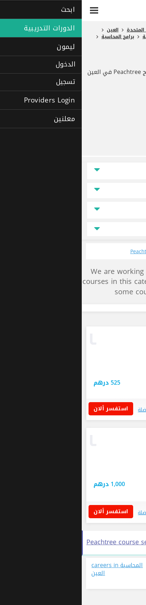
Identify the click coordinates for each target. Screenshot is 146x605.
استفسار (79, 358)
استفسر (101, 383)
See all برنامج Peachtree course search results (73, 542)
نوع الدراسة (123, 210)
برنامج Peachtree (108, 59)
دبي (126, 370)
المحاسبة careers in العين (35, 569)
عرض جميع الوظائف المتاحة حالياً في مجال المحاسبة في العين (108, 573)
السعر (128, 190)
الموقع (127, 170)
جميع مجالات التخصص (73, 229)
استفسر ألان (31, 409)
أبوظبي (112, 470)
